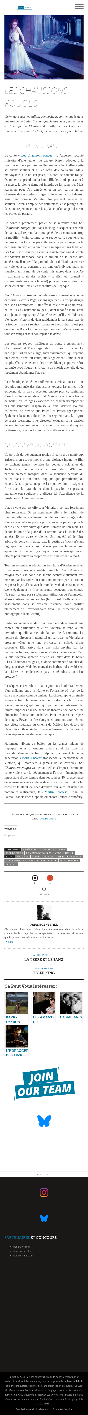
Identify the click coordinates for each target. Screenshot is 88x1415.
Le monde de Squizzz (38, 853)
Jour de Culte (14, 853)
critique (48, 857)
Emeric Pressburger (69, 857)
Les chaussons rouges (19, 860)
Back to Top (42, 1174)
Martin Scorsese (56, 792)
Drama (62, 849)
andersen (23, 857)
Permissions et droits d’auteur (32, 1409)
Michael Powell (47, 860)
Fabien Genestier (44, 924)
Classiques (47, 849)
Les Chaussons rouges (36, 155)
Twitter (8, 942)
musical (11, 864)
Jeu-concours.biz (22, 1251)
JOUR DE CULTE (47, 818)
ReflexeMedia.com (23, 1255)
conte (35, 857)
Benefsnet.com (21, 1246)
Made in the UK (64, 853)
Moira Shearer (31, 758)
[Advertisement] (44, 1320)
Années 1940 (30, 849)
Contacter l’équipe (62, 1409)
